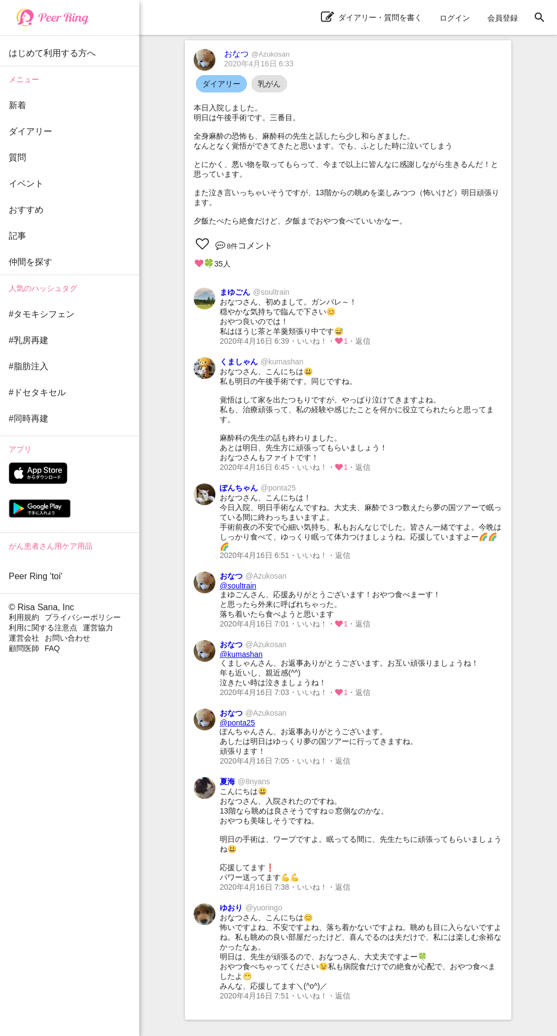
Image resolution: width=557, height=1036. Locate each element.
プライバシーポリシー (83, 617)
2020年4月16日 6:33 (259, 63)
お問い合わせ (67, 638)
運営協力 (98, 627)
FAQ (52, 648)
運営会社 (24, 638)
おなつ (256, 53)
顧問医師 (24, 648)
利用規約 (24, 617)
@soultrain (238, 585)
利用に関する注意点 (43, 627)
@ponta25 (237, 722)
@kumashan (241, 654)
